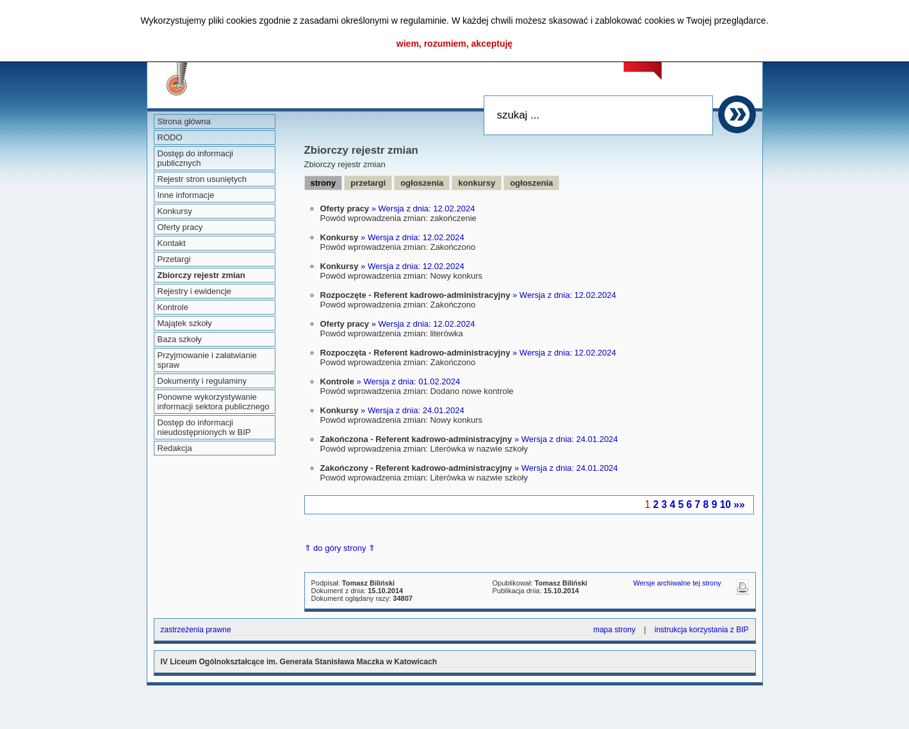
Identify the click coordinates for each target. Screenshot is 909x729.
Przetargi (174, 259)
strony (323, 183)
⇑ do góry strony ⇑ (340, 548)
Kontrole (173, 307)
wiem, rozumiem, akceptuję (454, 43)
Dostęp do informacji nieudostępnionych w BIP (204, 427)
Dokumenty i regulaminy (202, 381)
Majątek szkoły (185, 323)
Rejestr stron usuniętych (202, 179)
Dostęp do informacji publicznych (196, 158)
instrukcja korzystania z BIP (702, 629)
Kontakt (172, 243)
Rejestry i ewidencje (195, 291)
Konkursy (175, 211)
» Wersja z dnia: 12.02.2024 (423, 208)
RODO (170, 137)
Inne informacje (186, 195)
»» (738, 504)
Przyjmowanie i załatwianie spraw (207, 360)
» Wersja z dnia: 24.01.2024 (412, 410)
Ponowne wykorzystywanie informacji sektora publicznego (214, 401)
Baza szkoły (180, 339)
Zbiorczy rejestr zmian (201, 275)
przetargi (368, 183)
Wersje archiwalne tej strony (677, 583)
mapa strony (614, 629)
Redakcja (175, 448)
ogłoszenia (421, 183)
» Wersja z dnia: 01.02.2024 (409, 381)
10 (725, 504)
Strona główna (184, 121)
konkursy (476, 183)
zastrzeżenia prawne (196, 629)
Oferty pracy (180, 227)
